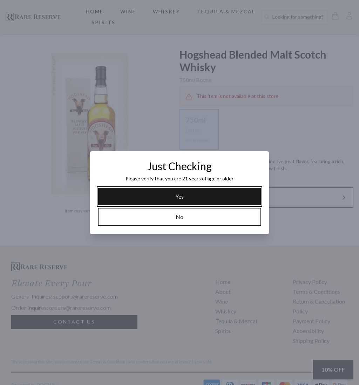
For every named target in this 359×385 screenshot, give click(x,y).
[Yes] (179, 196)
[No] (179, 217)
